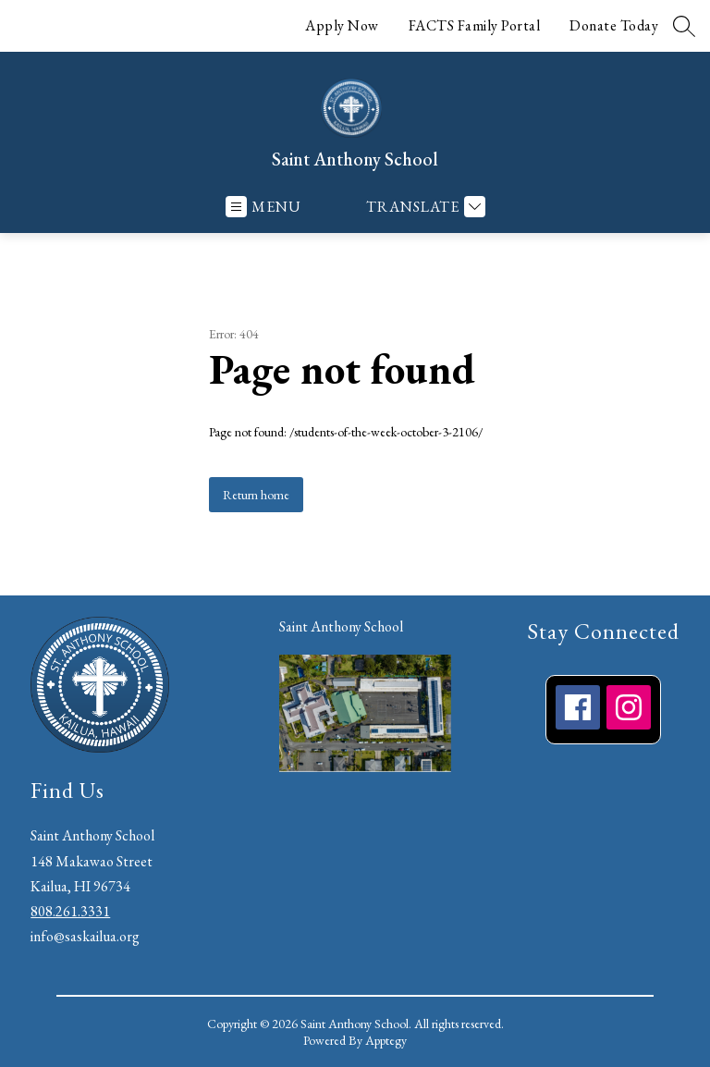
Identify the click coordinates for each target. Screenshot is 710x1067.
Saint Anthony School (341, 626)
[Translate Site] (423, 206)
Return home (256, 494)
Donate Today (613, 25)
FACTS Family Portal (475, 25)
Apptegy (386, 1040)
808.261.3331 (70, 911)
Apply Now (342, 25)
